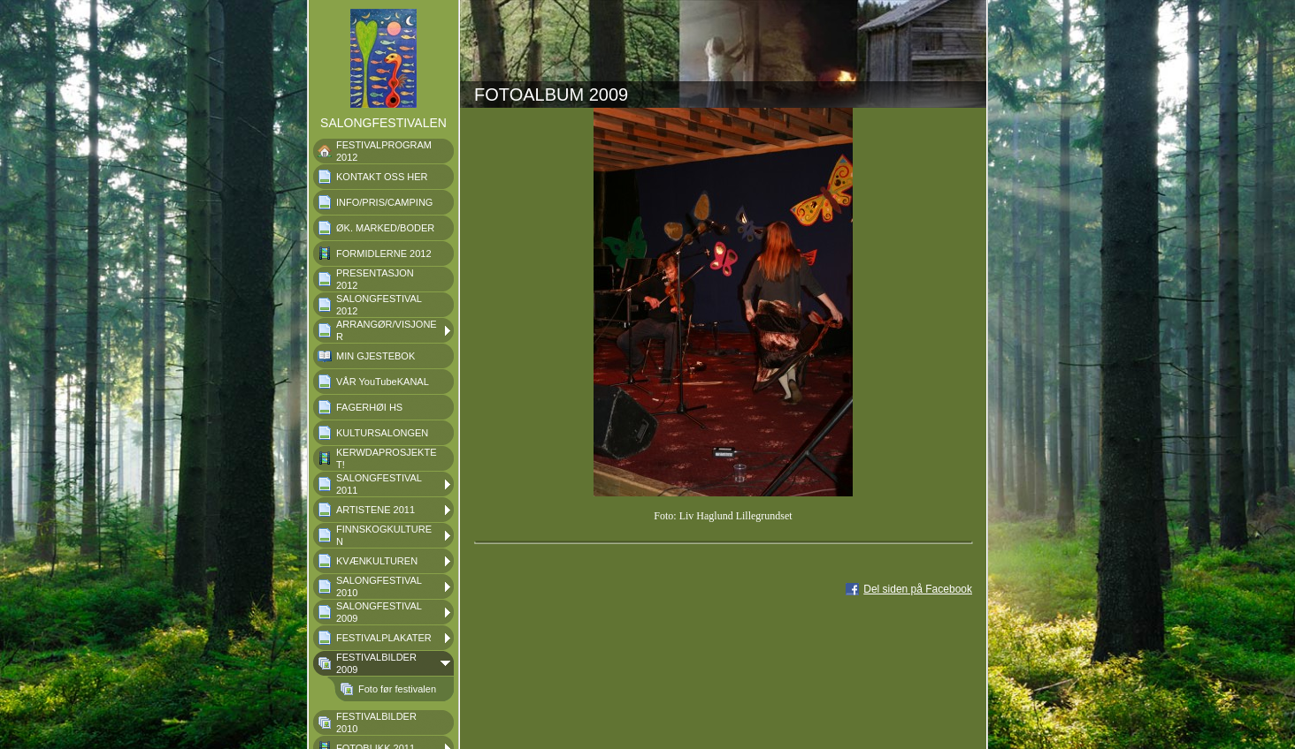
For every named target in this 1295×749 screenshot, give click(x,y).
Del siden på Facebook (917, 589)
